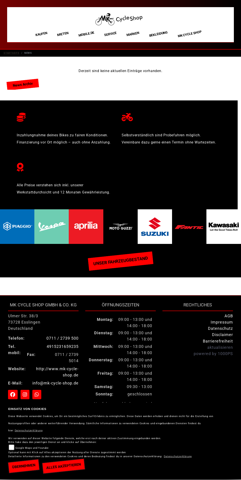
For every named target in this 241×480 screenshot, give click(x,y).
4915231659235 (63, 347)
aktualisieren (220, 348)
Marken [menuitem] (132, 34)
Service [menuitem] (110, 34)
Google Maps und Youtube (32, 448)
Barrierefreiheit (218, 341)
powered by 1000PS (213, 354)
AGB (228, 316)
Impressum (222, 322)
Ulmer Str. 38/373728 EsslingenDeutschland (24, 322)
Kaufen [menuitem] (41, 34)
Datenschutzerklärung (29, 430)
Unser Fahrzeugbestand (120, 261)
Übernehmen (23, 466)
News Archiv (22, 85)
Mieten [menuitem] (63, 34)
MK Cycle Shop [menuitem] (189, 34)
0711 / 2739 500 (62, 339)
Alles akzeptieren (63, 466)
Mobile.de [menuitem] (86, 34)
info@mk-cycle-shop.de (55, 383)
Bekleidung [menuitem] (158, 34)
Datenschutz (220, 329)
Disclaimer (222, 335)
